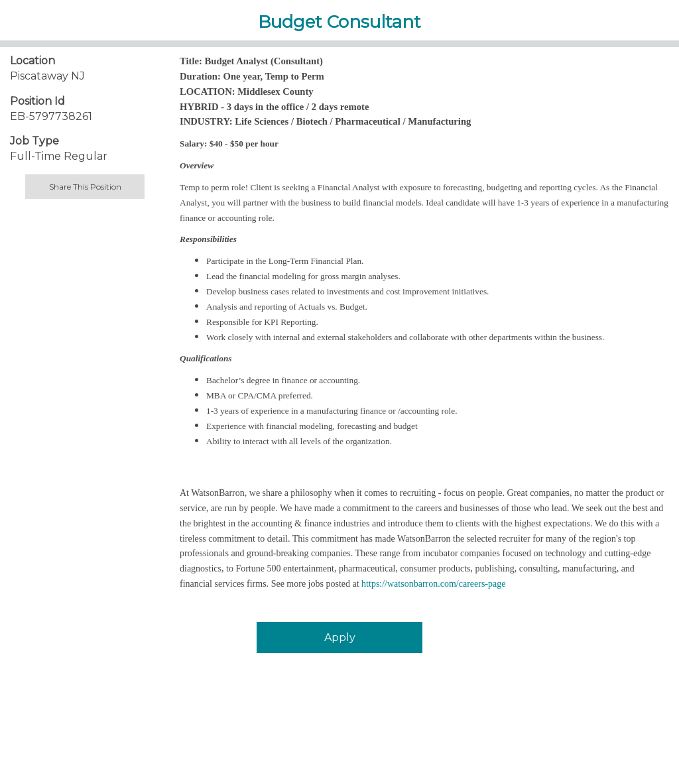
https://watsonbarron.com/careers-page (433, 584)
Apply (339, 637)
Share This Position (85, 187)
